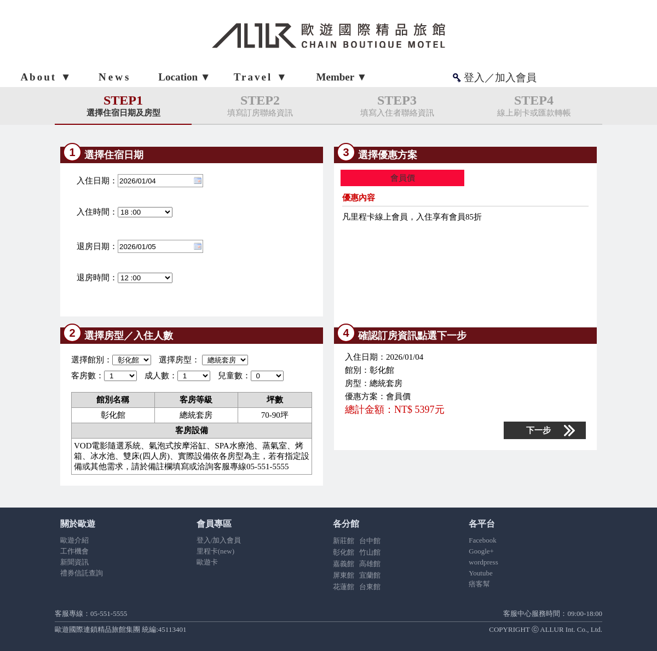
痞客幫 (479, 584)
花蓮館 (343, 587)
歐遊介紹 (74, 540)
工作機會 (74, 551)
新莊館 (343, 541)
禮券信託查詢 (81, 573)
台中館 (370, 541)
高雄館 (370, 564)
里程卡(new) (215, 551)
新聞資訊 (74, 562)
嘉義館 (343, 564)
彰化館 (343, 552)
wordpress (483, 562)
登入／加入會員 (500, 77)
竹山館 (370, 552)
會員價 (402, 178)
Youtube (480, 573)
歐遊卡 (207, 562)
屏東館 (343, 575)
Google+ (481, 551)
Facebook (483, 540)
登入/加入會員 (219, 540)
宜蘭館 (370, 575)
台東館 (370, 587)
